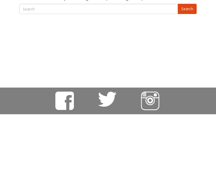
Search (187, 8)
